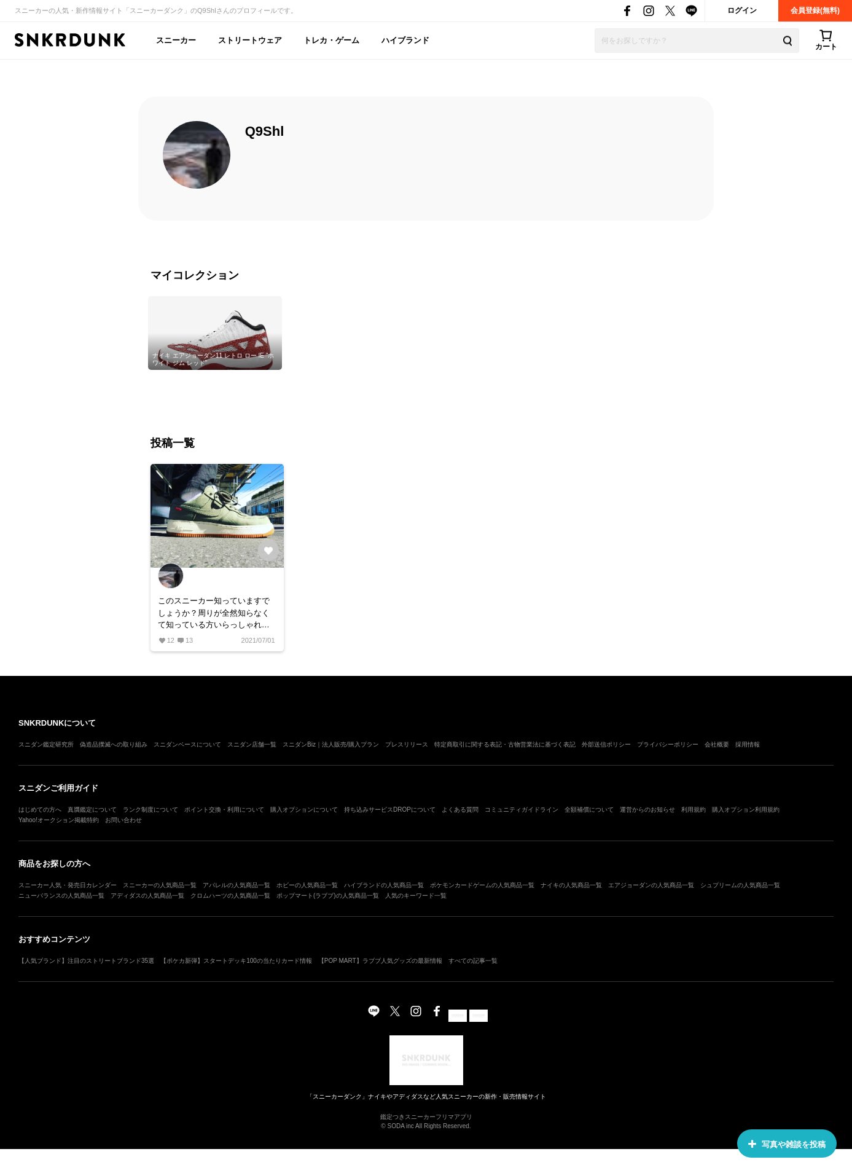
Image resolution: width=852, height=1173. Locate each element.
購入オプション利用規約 (746, 809)
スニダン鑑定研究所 (46, 744)
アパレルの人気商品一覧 (236, 885)
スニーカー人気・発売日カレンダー (67, 885)
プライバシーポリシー (667, 744)
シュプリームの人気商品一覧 (740, 885)
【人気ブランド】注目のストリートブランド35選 (86, 960)
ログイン (742, 10)
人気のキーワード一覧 (416, 895)
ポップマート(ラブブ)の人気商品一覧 (327, 895)
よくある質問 (460, 809)
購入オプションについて (304, 809)
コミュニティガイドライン (521, 809)
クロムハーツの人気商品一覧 (230, 895)
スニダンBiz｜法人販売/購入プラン (331, 744)
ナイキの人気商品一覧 (571, 885)
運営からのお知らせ (647, 809)
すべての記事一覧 (473, 960)
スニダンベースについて (187, 744)
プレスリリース (406, 744)
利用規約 (693, 809)
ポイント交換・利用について (224, 809)
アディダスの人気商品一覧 (147, 895)
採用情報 (747, 744)
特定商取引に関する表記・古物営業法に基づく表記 (505, 744)
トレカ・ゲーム (331, 40)
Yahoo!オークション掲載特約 (58, 820)
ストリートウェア (250, 40)
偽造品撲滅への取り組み (113, 744)
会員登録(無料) (815, 10)
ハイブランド (405, 40)
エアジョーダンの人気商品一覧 (651, 885)
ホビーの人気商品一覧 (307, 885)
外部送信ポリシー (606, 744)
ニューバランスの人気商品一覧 (61, 895)
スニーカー (176, 40)
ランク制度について (150, 809)
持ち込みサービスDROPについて (390, 809)
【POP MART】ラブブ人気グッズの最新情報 (380, 960)
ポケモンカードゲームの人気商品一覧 (482, 885)
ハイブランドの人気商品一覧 (384, 885)
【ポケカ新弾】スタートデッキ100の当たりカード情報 (236, 960)
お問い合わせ (123, 820)
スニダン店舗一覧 (251, 744)
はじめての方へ (39, 809)
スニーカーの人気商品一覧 (160, 885)
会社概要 (717, 744)
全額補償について (589, 809)
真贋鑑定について (92, 809)
